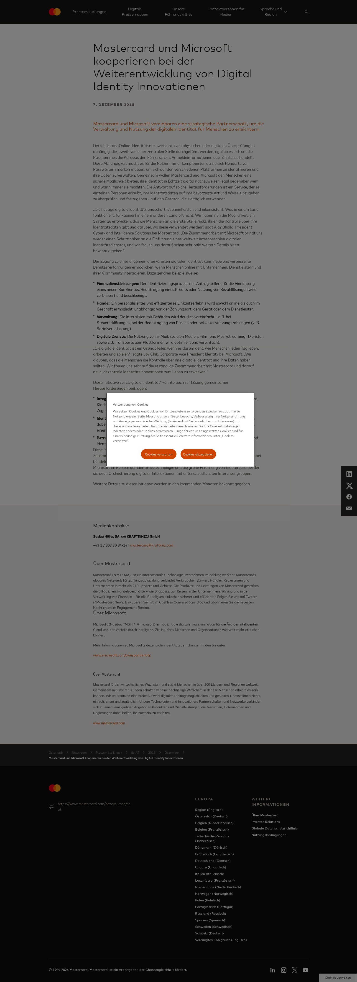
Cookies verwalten (159, 454)
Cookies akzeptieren (198, 454)
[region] (180, 430)
